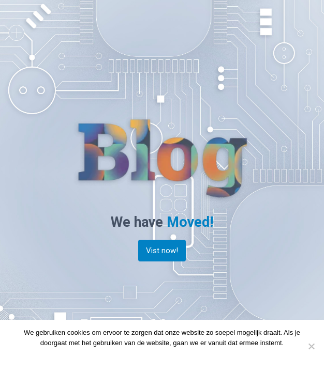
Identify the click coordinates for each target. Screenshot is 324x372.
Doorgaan (139, 356)
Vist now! (162, 250)
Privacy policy (179, 356)
